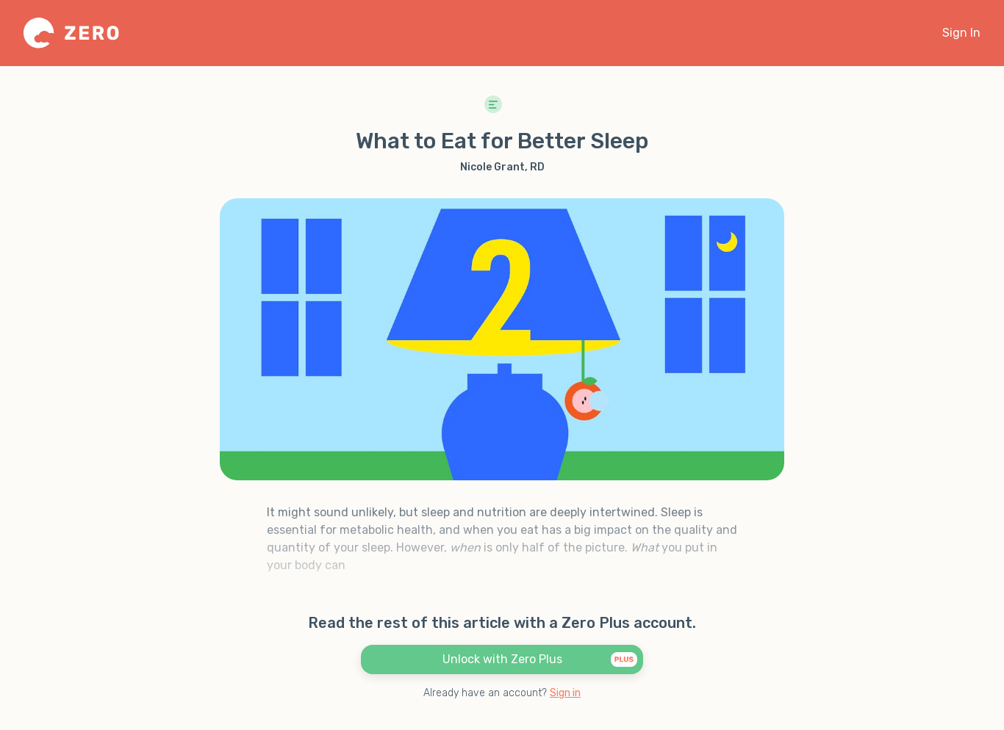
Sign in (565, 693)
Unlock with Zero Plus (540, 659)
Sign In (961, 33)
